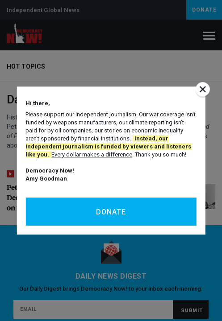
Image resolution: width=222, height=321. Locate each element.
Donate (111, 212)
